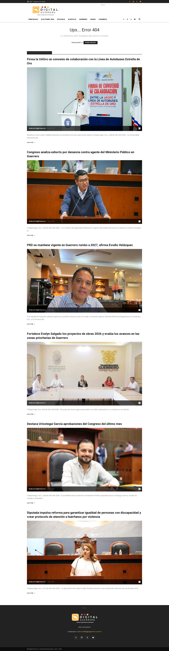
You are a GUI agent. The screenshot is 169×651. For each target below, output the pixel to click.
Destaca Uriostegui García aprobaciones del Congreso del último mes (74, 424)
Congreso (103, 19)
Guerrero (83, 19)
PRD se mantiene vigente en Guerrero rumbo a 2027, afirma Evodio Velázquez (80, 245)
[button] (139, 19)
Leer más (31, 142)
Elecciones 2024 (47, 19)
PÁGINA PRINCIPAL (90, 42)
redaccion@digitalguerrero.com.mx (89, 632)
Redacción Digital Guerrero (37, 128)
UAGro (93, 19)
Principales (33, 19)
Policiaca (61, 19)
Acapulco (72, 19)
